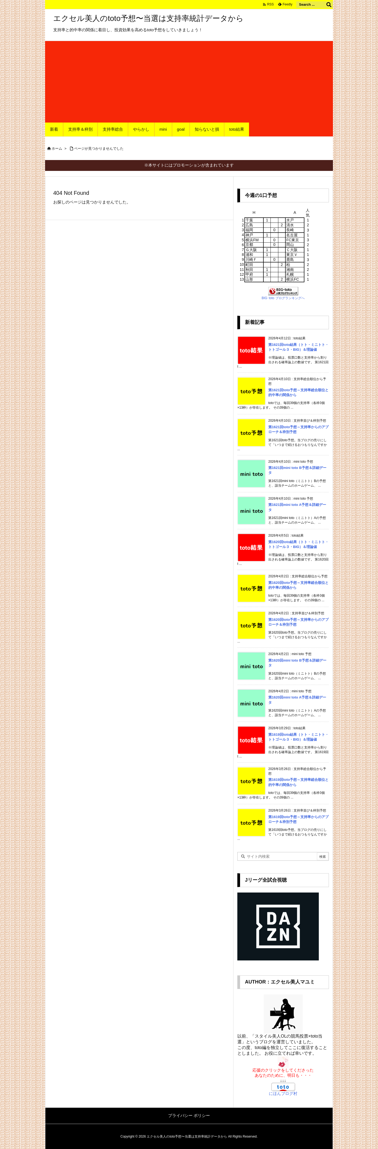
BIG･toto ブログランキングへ (283, 298)
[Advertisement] (189, 82)
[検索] (329, 4)
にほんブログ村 (283, 1093)
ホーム (57, 148)
